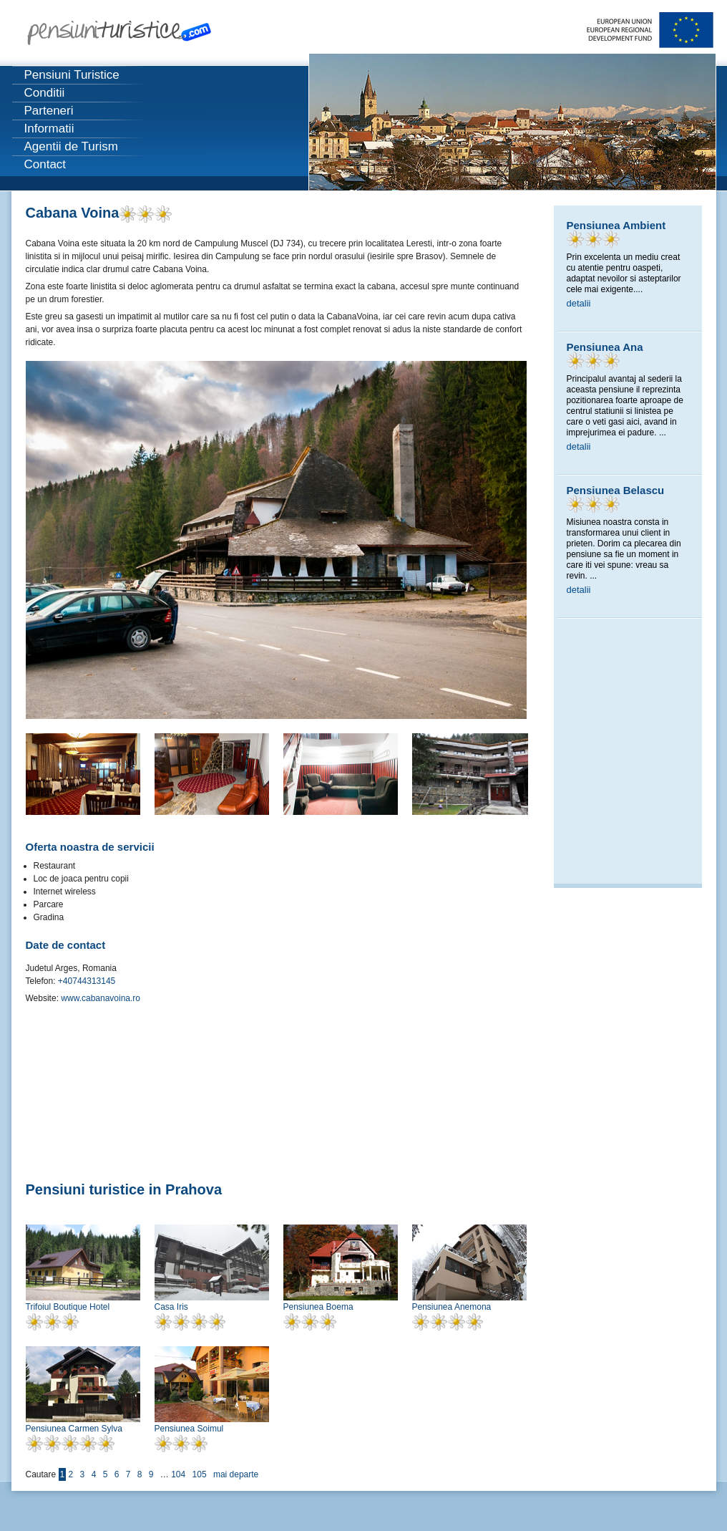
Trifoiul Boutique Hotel (68, 1307)
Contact (45, 164)
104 (178, 1474)
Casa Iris (171, 1307)
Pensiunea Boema (318, 1307)
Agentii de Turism (71, 146)
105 (199, 1474)
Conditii (44, 93)
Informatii (49, 128)
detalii (579, 303)
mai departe (235, 1474)
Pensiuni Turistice (71, 75)
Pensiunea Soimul (189, 1429)
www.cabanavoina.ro (99, 998)
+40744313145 (86, 981)
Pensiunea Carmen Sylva (74, 1429)
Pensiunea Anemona (452, 1307)
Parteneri (49, 110)
